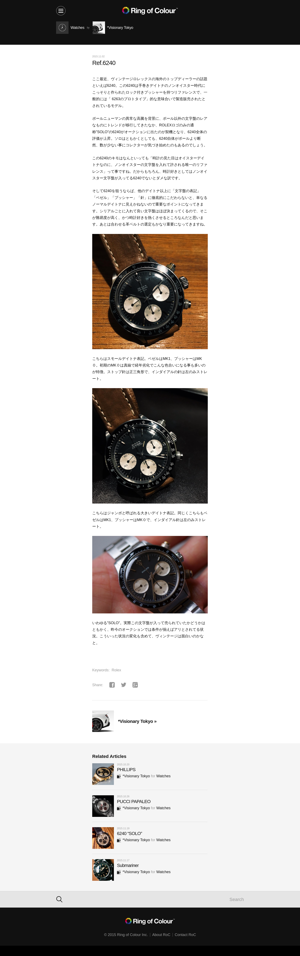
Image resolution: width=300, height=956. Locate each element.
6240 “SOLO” (129, 833)
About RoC (161, 935)
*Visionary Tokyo (133, 776)
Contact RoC (185, 935)
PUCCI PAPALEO (134, 801)
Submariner (128, 865)
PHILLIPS (126, 769)
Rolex (116, 670)
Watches (163, 776)
